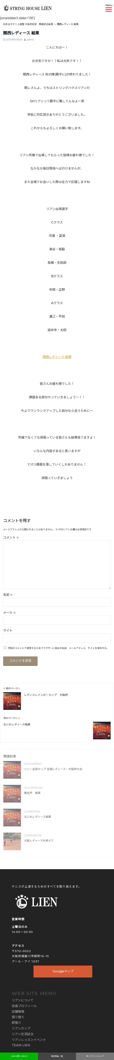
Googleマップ (62, 971)
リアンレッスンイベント (29, 1040)
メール (9, 612)
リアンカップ (21, 1028)
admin (30, 39)
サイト (8, 630)
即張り (16, 1023)
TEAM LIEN (21, 1045)
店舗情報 (18, 1011)
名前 (8, 595)
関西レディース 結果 (57, 357)
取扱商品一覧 (57, 1056)
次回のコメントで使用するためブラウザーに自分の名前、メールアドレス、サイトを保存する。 (58, 648)
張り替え (18, 1017)
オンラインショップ (95, 1056)
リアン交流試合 (22, 1034)
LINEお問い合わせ (19, 1056)
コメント (11, 537)
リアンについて (22, 1000)
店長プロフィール (24, 1006)
